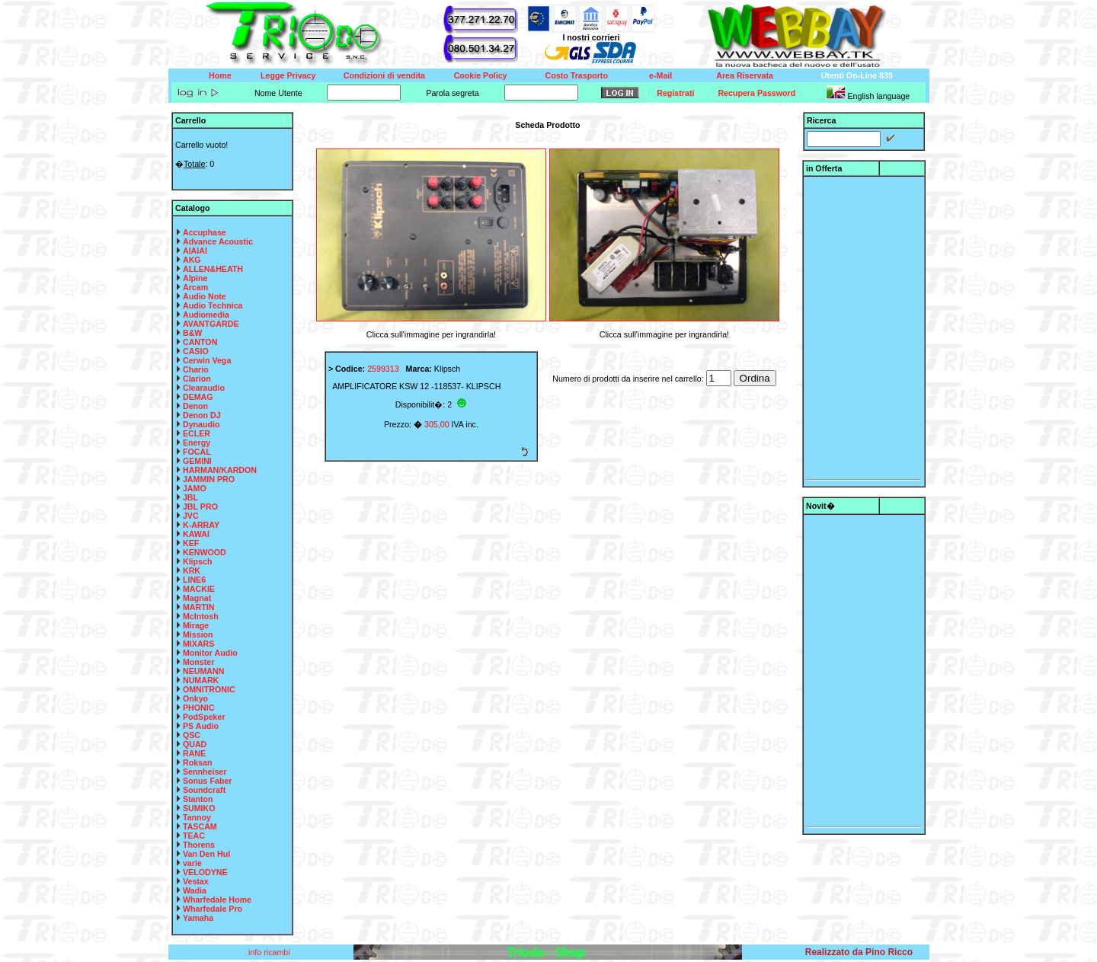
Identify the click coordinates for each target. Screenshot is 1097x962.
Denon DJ (202, 415)
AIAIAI (195, 250)
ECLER (196, 433)
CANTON (200, 342)
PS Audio (201, 725)
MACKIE (199, 588)
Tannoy (197, 817)
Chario (196, 369)
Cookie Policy (480, 75)
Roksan (198, 762)
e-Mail (660, 75)
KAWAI (196, 534)
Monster (198, 661)
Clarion (197, 378)
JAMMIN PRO (209, 479)
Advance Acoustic (218, 241)
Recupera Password (756, 92)
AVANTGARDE (211, 323)
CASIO (196, 351)
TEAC (194, 835)
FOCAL (197, 451)
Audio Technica (213, 305)
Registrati (675, 92)
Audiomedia (206, 314)
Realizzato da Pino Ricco (859, 952)
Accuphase (204, 232)
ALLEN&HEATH (213, 268)
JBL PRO (200, 506)
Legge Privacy (288, 75)
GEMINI (197, 460)
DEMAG (198, 396)
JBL (190, 497)
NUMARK (201, 680)
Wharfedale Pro (212, 908)
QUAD (194, 744)
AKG (192, 259)
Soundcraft (204, 789)
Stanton (198, 799)
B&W (192, 332)
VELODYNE (205, 872)
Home (220, 75)
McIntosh (201, 616)
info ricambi (270, 952)
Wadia (194, 890)
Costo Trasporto (576, 75)
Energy (196, 442)
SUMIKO (199, 808)
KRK (191, 570)
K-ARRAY (201, 524)
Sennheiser (204, 771)
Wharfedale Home (217, 899)
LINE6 (194, 579)
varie (192, 863)
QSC (191, 735)
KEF (191, 543)
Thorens (199, 844)
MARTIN (198, 607)
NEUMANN (203, 671)
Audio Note (204, 296)
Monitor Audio (210, 652)
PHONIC (198, 707)
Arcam (195, 287)
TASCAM (200, 826)
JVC (191, 515)
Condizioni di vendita (384, 75)
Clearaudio (204, 387)
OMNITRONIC (209, 689)
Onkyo (195, 698)
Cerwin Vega (207, 360)
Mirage (196, 625)
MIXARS (198, 643)
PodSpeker (204, 716)
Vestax (196, 881)
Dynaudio (201, 424)
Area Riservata (744, 75)
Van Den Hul (206, 853)
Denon (195, 406)
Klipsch (198, 561)
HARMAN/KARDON (220, 470)
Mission (198, 634)
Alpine (195, 278)
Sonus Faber (207, 780)
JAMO (194, 488)
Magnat (197, 597)
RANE (194, 753)
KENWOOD (204, 552)
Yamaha (198, 917)
